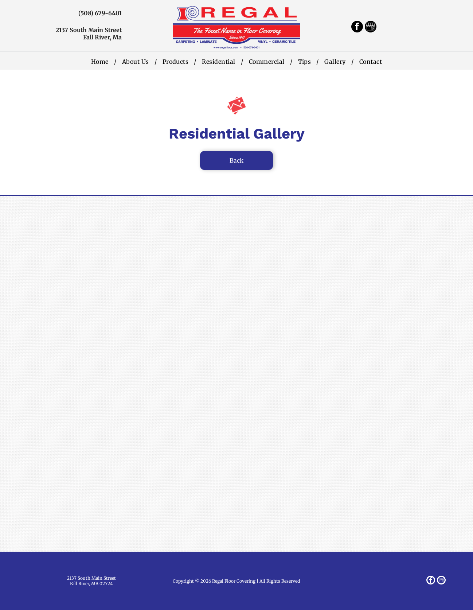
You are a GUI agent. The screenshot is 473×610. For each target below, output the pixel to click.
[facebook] (357, 27)
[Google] (370, 27)
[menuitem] (101, 61)
